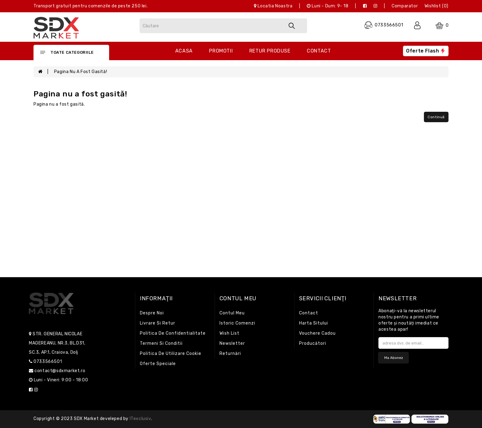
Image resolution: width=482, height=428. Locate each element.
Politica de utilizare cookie (170, 353)
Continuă (436, 117)
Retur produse (269, 51)
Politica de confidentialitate (173, 333)
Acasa (184, 51)
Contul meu (232, 313)
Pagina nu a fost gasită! (80, 71)
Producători (312, 343)
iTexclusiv (140, 418)
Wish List (229, 333)
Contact (319, 51)
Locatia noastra (273, 6)
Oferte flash (425, 51)
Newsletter (232, 343)
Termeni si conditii (161, 343)
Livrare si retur (157, 323)
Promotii (221, 51)
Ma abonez (393, 358)
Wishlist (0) (436, 6)
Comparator (405, 6)
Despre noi (152, 313)
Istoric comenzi (237, 323)
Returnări (230, 353)
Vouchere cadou (317, 333)
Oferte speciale (158, 363)
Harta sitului (313, 323)
